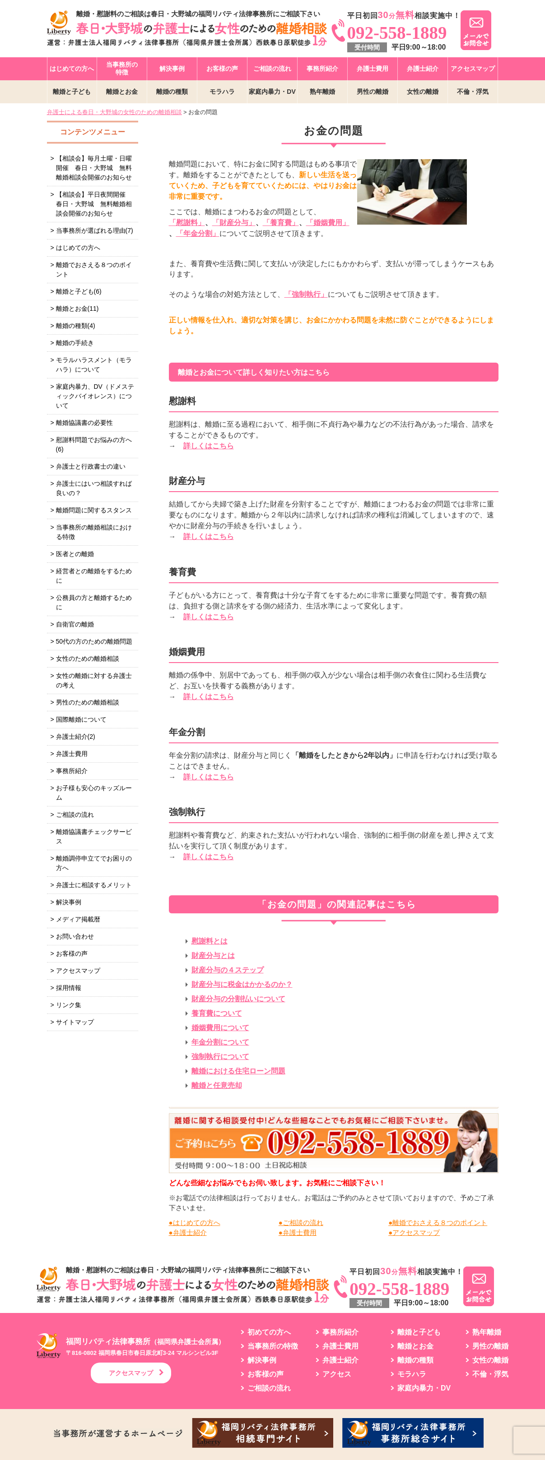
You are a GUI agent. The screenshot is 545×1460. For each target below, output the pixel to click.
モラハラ (222, 91)
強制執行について (220, 1056)
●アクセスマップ (414, 1232)
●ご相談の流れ (301, 1222)
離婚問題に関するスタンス (94, 510)
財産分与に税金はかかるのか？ (242, 984)
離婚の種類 (172, 91)
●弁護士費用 (298, 1232)
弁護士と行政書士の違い (91, 466)
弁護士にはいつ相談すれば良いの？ (94, 488)
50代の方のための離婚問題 (94, 641)
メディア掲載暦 (78, 919)
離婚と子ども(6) (79, 291)
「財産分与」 (234, 222)
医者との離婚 (75, 553)
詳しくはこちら (208, 446)
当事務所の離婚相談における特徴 (94, 532)
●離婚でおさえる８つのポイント (437, 1222)
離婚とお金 (122, 91)
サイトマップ (75, 1022)
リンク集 (68, 1005)
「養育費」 (281, 222)
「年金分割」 (197, 233)
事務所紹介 (322, 68)
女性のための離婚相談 (87, 658)
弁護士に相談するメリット (94, 885)
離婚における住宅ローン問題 (238, 1071)
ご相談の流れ (272, 68)
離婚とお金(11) (77, 308)
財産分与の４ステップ (227, 970)
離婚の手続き (75, 342)
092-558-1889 (397, 32)
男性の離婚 (372, 91)
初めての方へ (269, 1332)
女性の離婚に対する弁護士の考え (94, 680)
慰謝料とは (209, 941)
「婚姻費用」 (327, 222)
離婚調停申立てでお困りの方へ (94, 863)
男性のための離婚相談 (87, 702)
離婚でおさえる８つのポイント (94, 269)
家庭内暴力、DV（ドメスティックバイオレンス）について (95, 396)
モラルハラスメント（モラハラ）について (94, 364)
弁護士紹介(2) (75, 736)
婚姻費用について (220, 1028)
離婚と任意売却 (216, 1085)
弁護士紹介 (422, 68)
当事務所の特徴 (122, 68)
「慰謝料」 (187, 222)
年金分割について (220, 1042)
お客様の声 (222, 68)
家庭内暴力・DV (272, 91)
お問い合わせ (75, 936)
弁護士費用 (372, 68)
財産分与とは (213, 955)
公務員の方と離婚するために (94, 602)
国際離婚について (81, 719)
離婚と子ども (72, 91)
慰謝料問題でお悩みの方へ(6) (94, 444)
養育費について (216, 1013)
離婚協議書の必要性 (84, 422)
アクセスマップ (473, 68)
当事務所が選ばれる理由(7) (94, 230)
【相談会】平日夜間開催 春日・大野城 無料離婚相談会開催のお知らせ (94, 204)
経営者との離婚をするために (94, 575)
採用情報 (68, 987)
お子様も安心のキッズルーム (94, 792)
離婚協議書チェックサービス (94, 836)
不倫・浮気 (473, 91)
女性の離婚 (422, 91)
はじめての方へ (72, 68)
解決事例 (172, 68)
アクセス (336, 1374)
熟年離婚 (322, 91)
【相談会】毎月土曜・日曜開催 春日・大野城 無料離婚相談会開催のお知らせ (94, 168)
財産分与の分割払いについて (238, 999)
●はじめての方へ (194, 1222)
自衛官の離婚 (75, 624)
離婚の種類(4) (75, 325)
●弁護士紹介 (188, 1232)
